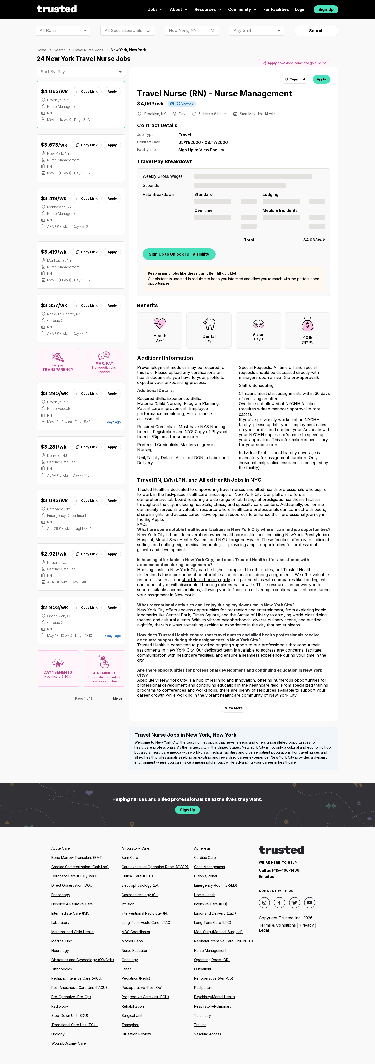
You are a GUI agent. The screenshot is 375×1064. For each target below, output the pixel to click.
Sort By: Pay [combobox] (53, 71)
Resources (208, 9)
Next (118, 698)
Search (316, 30)
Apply (112, 91)
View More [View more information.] (234, 708)
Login (300, 9)
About (179, 9)
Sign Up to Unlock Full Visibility (179, 254)
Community (242, 9)
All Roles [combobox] (48, 30)
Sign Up (326, 9)
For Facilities (276, 9)
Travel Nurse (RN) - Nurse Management (214, 93)
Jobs (156, 9)
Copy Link (87, 91)
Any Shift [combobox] (242, 30)
